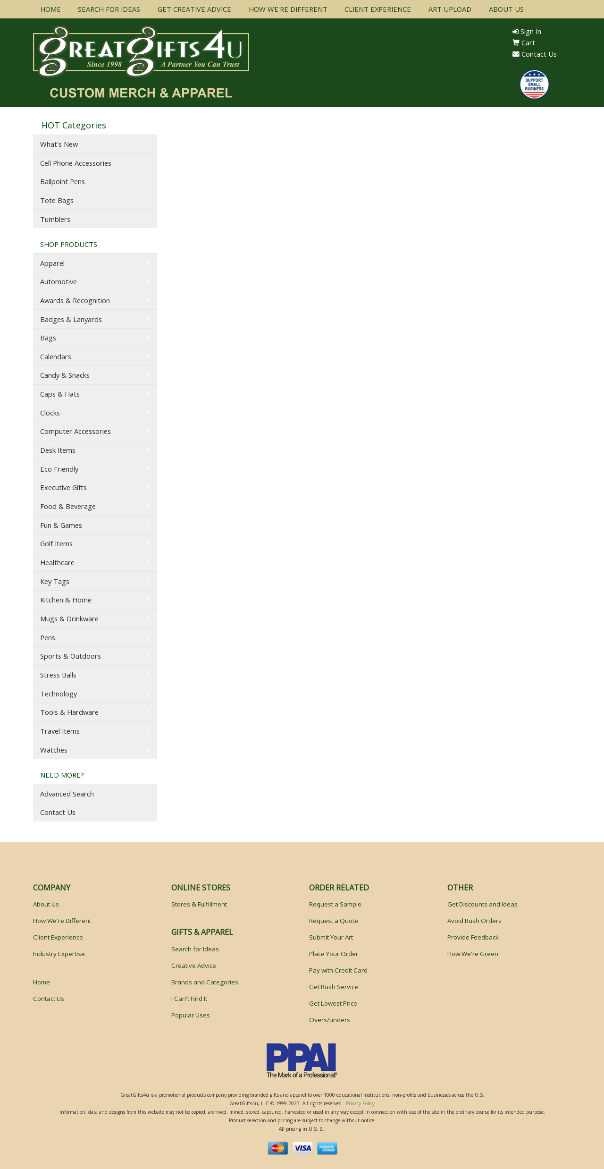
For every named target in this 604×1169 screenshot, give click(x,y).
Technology (58, 693)
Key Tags (54, 581)
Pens (47, 637)
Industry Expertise (59, 953)
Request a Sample (335, 904)
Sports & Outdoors (70, 656)
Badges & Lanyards (71, 319)
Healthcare (57, 562)
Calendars (55, 356)
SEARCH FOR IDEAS (109, 9)
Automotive (58, 281)
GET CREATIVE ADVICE (194, 9)
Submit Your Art (331, 937)
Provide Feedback (473, 937)
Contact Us (534, 54)
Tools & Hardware (69, 712)
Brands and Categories (204, 982)
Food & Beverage (68, 506)
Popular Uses (190, 1015)
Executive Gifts (63, 487)
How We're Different (62, 920)
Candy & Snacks (65, 375)
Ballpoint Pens (62, 181)
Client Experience (58, 937)
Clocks (50, 412)
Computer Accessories (75, 431)
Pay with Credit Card (338, 970)
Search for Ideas (195, 949)
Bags (48, 337)
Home (41, 982)
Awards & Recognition (75, 300)
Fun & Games (61, 525)
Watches (53, 749)
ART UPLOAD (449, 9)
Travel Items (60, 731)
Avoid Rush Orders (474, 920)
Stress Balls (58, 674)
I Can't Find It (189, 998)
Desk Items (58, 450)
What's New (59, 144)
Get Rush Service (333, 987)
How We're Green (472, 953)
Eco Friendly (59, 469)
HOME (50, 9)
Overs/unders (329, 1020)
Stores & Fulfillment (199, 904)
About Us (46, 904)
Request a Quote (333, 920)
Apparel (52, 263)
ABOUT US (506, 9)
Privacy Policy (360, 1103)
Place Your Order (333, 953)
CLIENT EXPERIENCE (377, 9)
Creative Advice (193, 965)
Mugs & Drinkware (69, 618)
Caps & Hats (60, 393)
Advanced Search (67, 793)
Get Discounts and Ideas (482, 904)
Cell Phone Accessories (75, 163)
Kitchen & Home (66, 599)
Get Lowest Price (333, 1003)
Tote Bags (57, 200)
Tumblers (55, 219)
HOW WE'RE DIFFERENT (288, 9)
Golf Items (56, 543)
